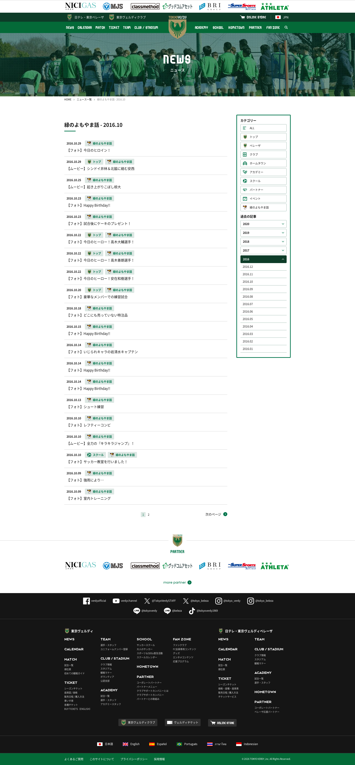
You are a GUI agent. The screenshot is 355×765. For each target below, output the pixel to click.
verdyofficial (94, 601)
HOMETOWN (236, 27)
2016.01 (248, 349)
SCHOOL (218, 27)
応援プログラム (181, 661)
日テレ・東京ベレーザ (89, 17)
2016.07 (248, 304)
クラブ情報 (106, 664)
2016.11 (248, 274)
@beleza (173, 611)
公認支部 (105, 680)
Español (158, 744)
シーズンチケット (73, 688)
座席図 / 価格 (70, 692)
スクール (255, 181)
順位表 (67, 669)
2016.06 (248, 311)
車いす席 (68, 700)
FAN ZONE (273, 27)
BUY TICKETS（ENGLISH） (78, 708)
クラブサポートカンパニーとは (152, 690)
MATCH (101, 27)
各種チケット (71, 704)
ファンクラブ (180, 645)
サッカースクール (146, 645)
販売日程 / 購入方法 (74, 696)
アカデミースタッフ (111, 704)
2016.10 (248, 282)
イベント (255, 199)
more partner (174, 582)
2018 (246, 242)
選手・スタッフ (108, 645)
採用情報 (159, 759)
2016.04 (248, 326)
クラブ (254, 154)
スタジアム (106, 668)
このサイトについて (102, 759)
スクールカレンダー (147, 657)
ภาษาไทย (216, 744)
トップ (254, 137)
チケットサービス (227, 696)
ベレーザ (255, 146)
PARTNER (255, 27)
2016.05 (248, 319)
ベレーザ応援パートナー (266, 711)
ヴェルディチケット (186, 722)
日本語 (105, 744)
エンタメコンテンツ (183, 657)
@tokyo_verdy (227, 601)
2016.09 (248, 289)
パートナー (256, 190)
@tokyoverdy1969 (203, 611)
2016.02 (248, 341)
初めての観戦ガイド (74, 673)
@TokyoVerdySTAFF (160, 601)
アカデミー (256, 172)
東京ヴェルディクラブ (131, 17)
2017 (246, 250)
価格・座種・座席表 (228, 688)
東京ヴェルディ (82, 631)
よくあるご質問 (73, 759)
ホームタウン (258, 163)
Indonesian (247, 744)
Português (187, 744)
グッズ (176, 653)
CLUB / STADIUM (146, 27)
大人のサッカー (145, 649)
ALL (252, 128)
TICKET (114, 27)
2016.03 (248, 334)
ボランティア (107, 676)
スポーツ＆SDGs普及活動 (150, 653)
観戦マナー (106, 672)
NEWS (70, 27)
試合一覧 (68, 665)
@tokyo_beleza (195, 601)
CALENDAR (85, 27)
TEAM (127, 27)
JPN (281, 17)
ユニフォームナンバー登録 (114, 649)
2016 (246, 259)
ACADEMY (201, 27)
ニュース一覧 (84, 99)
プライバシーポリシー (134, 759)
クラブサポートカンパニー (150, 694)
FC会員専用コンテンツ (184, 649)
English (131, 744)
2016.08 (248, 297)
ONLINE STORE (256, 17)
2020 (246, 224)
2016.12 (248, 267)
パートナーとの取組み (148, 699)
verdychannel (125, 601)
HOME (67, 99)
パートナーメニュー (147, 686)
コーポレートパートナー (149, 682)
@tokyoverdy (145, 611)
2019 (246, 233)
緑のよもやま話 (259, 207)
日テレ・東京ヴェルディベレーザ (249, 631)
